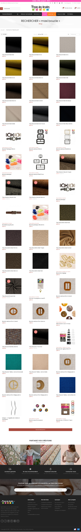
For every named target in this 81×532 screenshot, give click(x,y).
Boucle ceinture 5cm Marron (37, 321)
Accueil (2, 30)
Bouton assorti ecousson (36, 420)
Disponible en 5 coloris (34, 418)
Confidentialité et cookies (34, 514)
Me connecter (71, 502)
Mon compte (76, 3)
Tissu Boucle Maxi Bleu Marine (64, 124)
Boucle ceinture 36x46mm (63, 149)
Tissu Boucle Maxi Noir (8, 55)
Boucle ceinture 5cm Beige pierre (65, 372)
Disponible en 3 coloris (7, 147)
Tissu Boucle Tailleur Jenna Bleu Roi (65, 395)
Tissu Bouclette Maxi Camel (63, 248)
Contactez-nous (31, 502)
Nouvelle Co (37, 14)
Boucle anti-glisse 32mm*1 (63, 349)
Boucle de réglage (61, 273)
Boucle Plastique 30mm (8, 149)
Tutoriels (70, 14)
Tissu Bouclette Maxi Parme (9, 248)
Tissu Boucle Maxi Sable (8, 124)
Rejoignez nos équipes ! (60, 510)
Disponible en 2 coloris (34, 297)
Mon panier (71, 504)
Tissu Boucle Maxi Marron (36, 78)
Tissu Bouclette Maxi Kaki (63, 222)
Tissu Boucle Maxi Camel (36, 101)
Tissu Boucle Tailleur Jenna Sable (38, 372)
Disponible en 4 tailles (33, 172)
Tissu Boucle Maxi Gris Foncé (37, 124)
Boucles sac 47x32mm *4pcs (64, 420)
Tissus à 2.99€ (61, 14)
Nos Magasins (68, 3)
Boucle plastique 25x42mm (36, 225)
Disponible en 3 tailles (33, 147)
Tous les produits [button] (7, 14)
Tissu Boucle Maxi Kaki (62, 78)
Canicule (52, 14)
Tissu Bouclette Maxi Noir (36, 271)
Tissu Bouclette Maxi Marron (10, 271)
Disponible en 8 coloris (7, 172)
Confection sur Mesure (46, 502)
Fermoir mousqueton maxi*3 (37, 298)
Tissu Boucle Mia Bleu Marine (10, 346)
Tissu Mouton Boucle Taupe (63, 172)
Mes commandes (72, 508)
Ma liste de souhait (72, 506)
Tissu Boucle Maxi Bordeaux (63, 101)
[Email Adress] (34, 490)
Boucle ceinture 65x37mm (36, 174)
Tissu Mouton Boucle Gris (9, 197)
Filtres (3, 34)
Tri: (68, 34)
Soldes (45, 14)
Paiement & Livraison (32, 504)
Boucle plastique (6, 174)
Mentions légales (32, 506)
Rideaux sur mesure (26, 14)
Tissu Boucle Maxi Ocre (35, 55)
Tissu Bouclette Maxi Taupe (36, 248)
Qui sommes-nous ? (59, 502)
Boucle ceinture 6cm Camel (64, 296)
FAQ (29, 512)
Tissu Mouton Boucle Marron (37, 197)
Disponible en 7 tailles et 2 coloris (63, 347)
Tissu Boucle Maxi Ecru (62, 55)
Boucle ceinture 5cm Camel (10, 321)
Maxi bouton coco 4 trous (63, 323)
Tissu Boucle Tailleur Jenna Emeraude (12, 372)
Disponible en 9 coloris (61, 322)
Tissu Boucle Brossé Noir (8, 296)
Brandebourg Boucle (8, 225)
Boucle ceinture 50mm (35, 149)
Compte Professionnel (46, 504)
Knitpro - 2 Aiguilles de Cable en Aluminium (11, 418)
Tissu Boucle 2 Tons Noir (35, 346)
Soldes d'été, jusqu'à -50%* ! (41, 1)
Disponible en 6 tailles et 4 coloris (63, 271)
